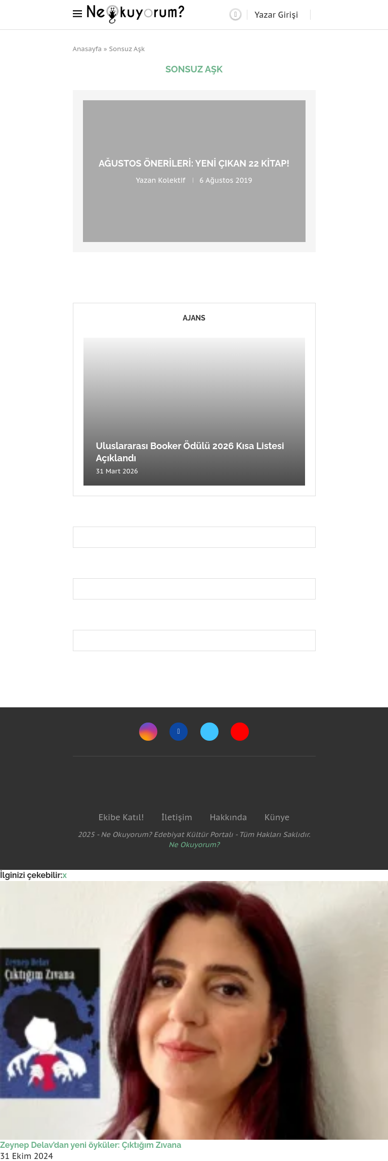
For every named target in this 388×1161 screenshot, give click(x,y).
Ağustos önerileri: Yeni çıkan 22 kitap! (194, 163)
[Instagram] (148, 732)
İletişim (176, 817)
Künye (277, 817)
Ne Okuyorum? (194, 844)
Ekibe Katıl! (121, 817)
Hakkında (228, 817)
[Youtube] (240, 732)
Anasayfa (87, 49)
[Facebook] (178, 732)
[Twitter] (209, 732)
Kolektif (172, 180)
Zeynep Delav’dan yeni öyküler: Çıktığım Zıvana (90, 1145)
